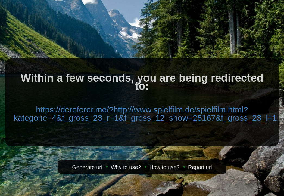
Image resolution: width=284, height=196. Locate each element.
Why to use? (126, 167)
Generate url (87, 167)
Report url (200, 167)
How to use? (164, 167)
